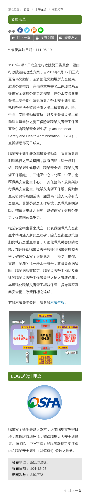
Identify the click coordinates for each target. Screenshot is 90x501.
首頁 (26, 9)
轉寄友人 (71, 38)
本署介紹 (40, 9)
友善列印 (47, 38)
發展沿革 (57, 9)
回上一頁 (23, 38)
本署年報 (57, 303)
